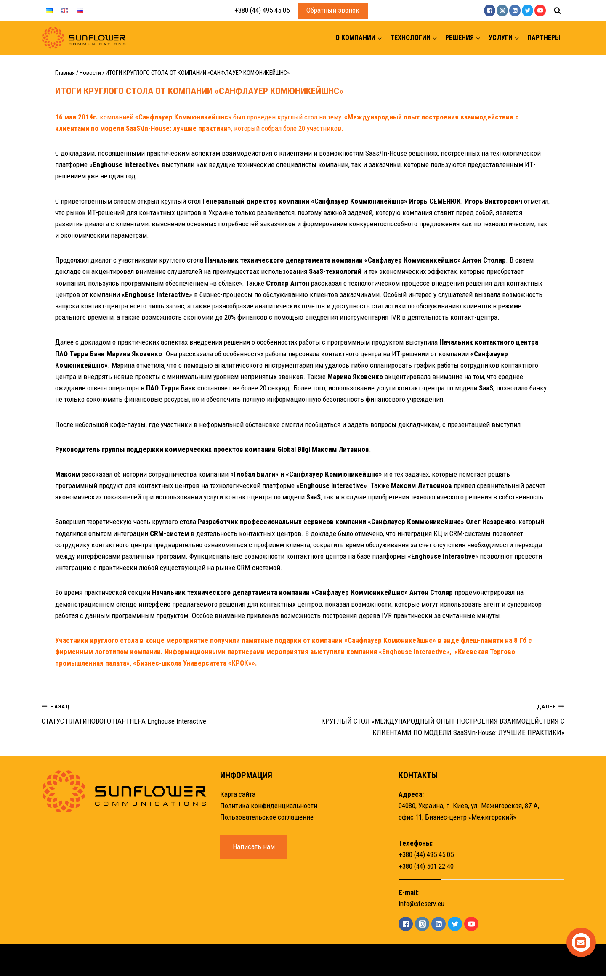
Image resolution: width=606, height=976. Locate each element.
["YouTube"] (540, 10)
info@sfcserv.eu (421, 903)
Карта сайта (237, 794)
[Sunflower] (84, 38)
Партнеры (543, 38)
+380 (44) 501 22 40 (426, 866)
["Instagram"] (502, 10)
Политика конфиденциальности (268, 805)
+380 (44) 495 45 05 (262, 10)
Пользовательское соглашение (267, 817)
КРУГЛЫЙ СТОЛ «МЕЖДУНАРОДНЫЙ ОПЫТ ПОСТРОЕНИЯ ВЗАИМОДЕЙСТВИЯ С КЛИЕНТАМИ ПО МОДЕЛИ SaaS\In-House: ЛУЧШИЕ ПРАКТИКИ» (437, 718)
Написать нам (254, 846)
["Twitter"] (527, 10)
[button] (379, 38)
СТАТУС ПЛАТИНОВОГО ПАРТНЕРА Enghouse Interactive (169, 712)
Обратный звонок (332, 10)
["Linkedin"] (515, 10)
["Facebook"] (489, 10)
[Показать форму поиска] (557, 10)
